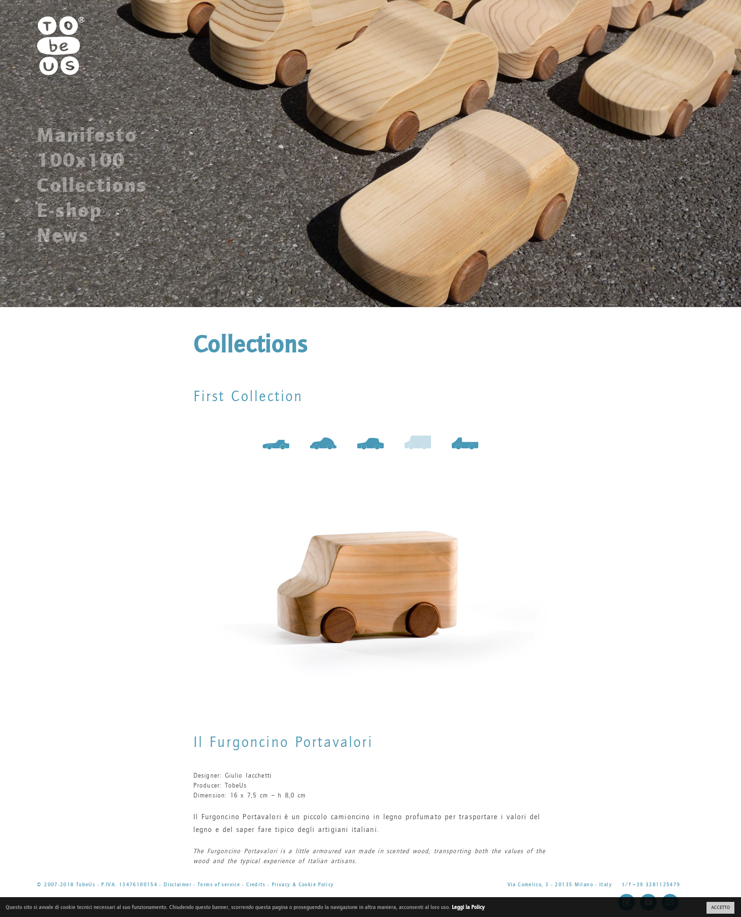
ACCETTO (720, 907)
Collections (92, 185)
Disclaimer (177, 885)
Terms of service (219, 885)
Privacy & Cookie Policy (303, 885)
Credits (256, 885)
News (63, 235)
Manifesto (87, 135)
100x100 (81, 160)
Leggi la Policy (468, 907)
